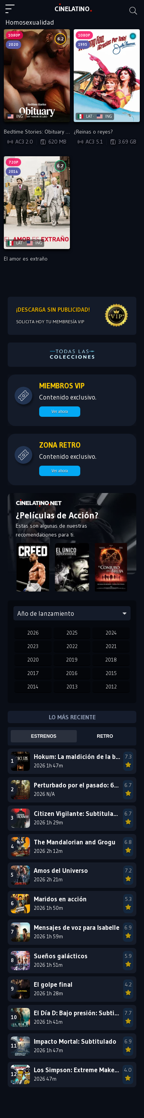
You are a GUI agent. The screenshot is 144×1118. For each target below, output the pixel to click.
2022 (72, 646)
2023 (32, 646)
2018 (111, 660)
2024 (111, 633)
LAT (72, 8)
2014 (32, 687)
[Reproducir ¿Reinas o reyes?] (107, 75)
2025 (72, 633)
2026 (33, 633)
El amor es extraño (26, 258)
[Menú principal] (13, 12)
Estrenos (43, 736)
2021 (111, 646)
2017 (33, 673)
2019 (72, 660)
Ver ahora (59, 411)
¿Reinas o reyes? (93, 131)
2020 (33, 660)
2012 (111, 687)
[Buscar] (133, 11)
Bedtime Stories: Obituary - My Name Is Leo (55, 131)
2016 (72, 673)
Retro (105, 736)
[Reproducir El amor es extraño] (37, 202)
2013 (72, 687)
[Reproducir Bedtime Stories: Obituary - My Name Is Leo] (37, 75)
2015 (111, 673)
